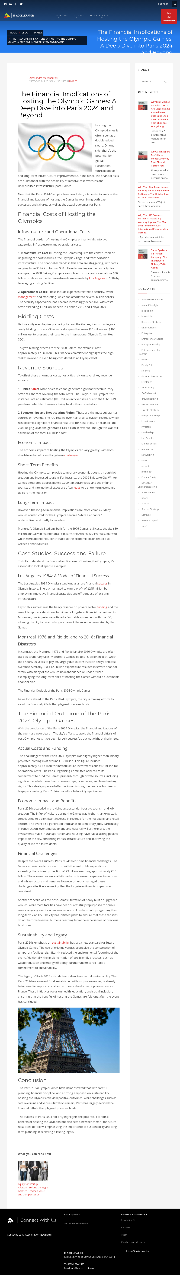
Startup (145, 503)
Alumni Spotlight (150, 305)
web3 (144, 526)
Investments (148, 421)
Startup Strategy (150, 509)
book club (147, 316)
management (27, 297)
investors (147, 426)
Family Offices (149, 365)
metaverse (147, 449)
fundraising (148, 387)
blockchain (147, 310)
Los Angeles (97, 278)
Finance (73, 81)
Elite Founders (149, 327)
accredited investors (152, 299)
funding (102, 607)
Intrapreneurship (151, 415)
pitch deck (147, 471)
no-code (146, 466)
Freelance (147, 381)
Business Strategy (151, 322)
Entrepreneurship (151, 344)
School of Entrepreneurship (147, 484)
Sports (145, 497)
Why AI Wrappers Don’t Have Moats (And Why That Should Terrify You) (160, 158)
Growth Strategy (150, 410)
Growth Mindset (150, 404)
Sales (34, 389)
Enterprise (147, 333)
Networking (148, 454)
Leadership (148, 432)
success (102, 583)
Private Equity (149, 477)
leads (77, 487)
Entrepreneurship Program (149, 351)
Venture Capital (150, 520)
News (144, 460)
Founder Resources (152, 376)
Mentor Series (149, 443)
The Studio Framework (76, 1223)
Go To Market (149, 393)
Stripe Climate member (135, 1251)
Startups (146, 514)
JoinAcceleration (169, 17)
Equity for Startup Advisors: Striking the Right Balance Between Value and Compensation (33, 1189)
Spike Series (148, 492)
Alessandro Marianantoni (44, 78)
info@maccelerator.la (82, 1268)
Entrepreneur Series (152, 338)
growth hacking (150, 398)
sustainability (60, 942)
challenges (71, 455)
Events (145, 359)
